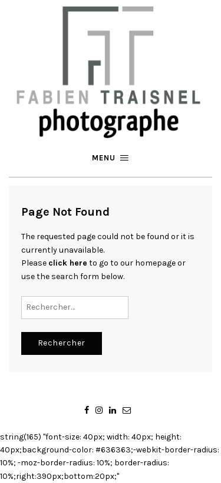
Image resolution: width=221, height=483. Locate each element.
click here (67, 263)
